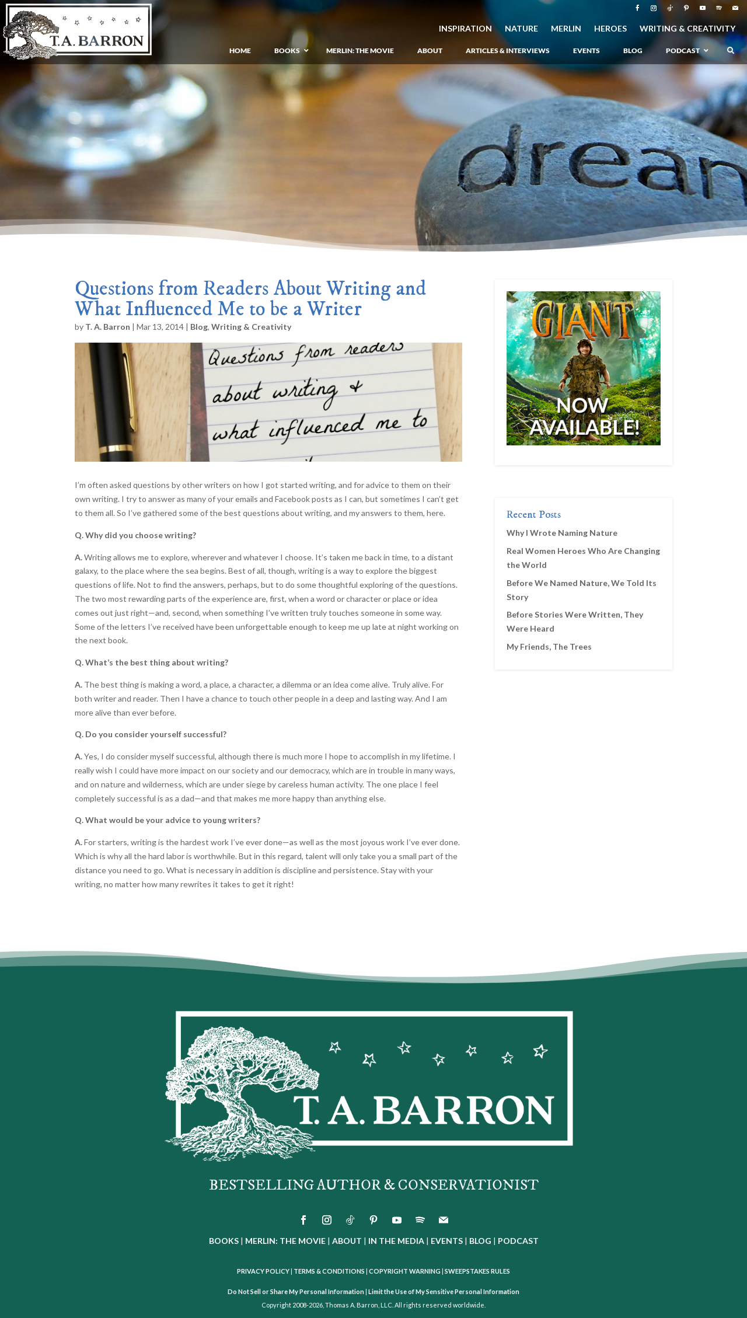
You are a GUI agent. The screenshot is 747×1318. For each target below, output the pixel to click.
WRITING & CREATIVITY (687, 29)
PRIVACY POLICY (263, 1271)
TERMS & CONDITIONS (329, 1271)
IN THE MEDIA (396, 1241)
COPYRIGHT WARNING (405, 1271)
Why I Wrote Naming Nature (562, 533)
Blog (199, 327)
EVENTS (447, 1241)
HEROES (610, 29)
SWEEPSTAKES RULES (477, 1271)
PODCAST (518, 1241)
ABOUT (347, 1241)
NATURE (521, 29)
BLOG (480, 1241)
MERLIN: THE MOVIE (285, 1241)
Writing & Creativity (251, 327)
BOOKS (224, 1241)
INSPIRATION (465, 29)
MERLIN (566, 29)
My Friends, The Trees (549, 646)
